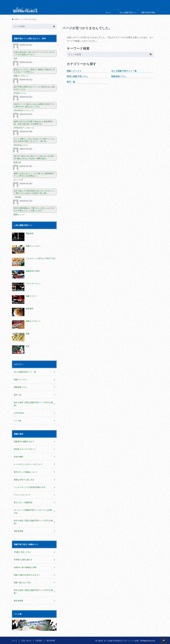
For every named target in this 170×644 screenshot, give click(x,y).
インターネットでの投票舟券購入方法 (29, 487)
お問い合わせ (26, 640)
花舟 (15, 58)
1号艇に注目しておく (23, 551)
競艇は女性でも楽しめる (24, 479)
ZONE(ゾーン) (19, 93)
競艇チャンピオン (33, 246)
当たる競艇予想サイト (128, 12)
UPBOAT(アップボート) (24, 128)
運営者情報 (18, 530)
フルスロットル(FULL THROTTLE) (40, 258)
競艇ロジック (19, 214)
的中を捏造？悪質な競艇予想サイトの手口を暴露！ (33, 403)
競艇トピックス (74, 71)
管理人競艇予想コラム (77, 76)
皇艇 (27, 333)
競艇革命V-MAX (32, 271)
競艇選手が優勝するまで (24, 441)
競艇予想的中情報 (148, 12)
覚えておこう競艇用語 (23, 502)
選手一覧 (71, 82)
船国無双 (29, 308)
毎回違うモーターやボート (25, 449)
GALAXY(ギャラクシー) (23, 110)
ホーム (108, 12)
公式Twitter (19, 413)
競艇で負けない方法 (22, 582)
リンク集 (17, 420)
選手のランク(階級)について (25, 471)
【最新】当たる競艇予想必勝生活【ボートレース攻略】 (118, 640)
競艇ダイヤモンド (21, 76)
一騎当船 (17, 197)
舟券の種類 (18, 456)
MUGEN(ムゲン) (20, 145)
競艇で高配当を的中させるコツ (27, 574)
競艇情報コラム (118, 76)
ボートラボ (18, 180)
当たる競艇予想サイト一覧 (124, 71)
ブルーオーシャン (33, 283)
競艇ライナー (31, 296)
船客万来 (17, 162)
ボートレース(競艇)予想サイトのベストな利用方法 (33, 511)
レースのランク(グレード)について (28, 464)
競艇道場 (29, 233)
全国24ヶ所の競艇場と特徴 (25, 566)
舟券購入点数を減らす (23, 559)
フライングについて (22, 494)
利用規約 (38, 640)
